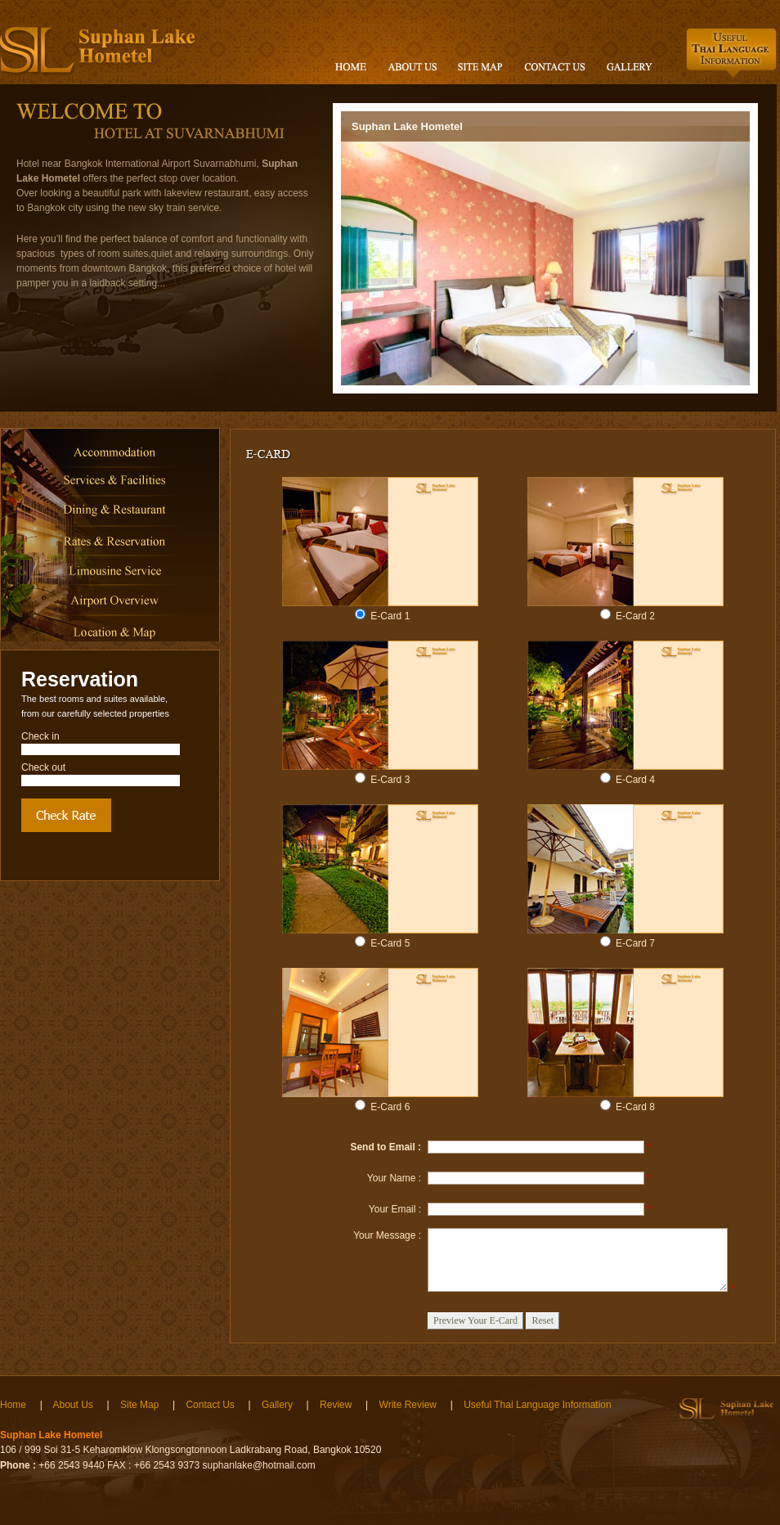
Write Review (408, 1404)
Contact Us (210, 1404)
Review (336, 1404)
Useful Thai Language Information (538, 1404)
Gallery (277, 1404)
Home (13, 1404)
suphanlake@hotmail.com (259, 1465)
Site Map (139, 1404)
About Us (72, 1404)
